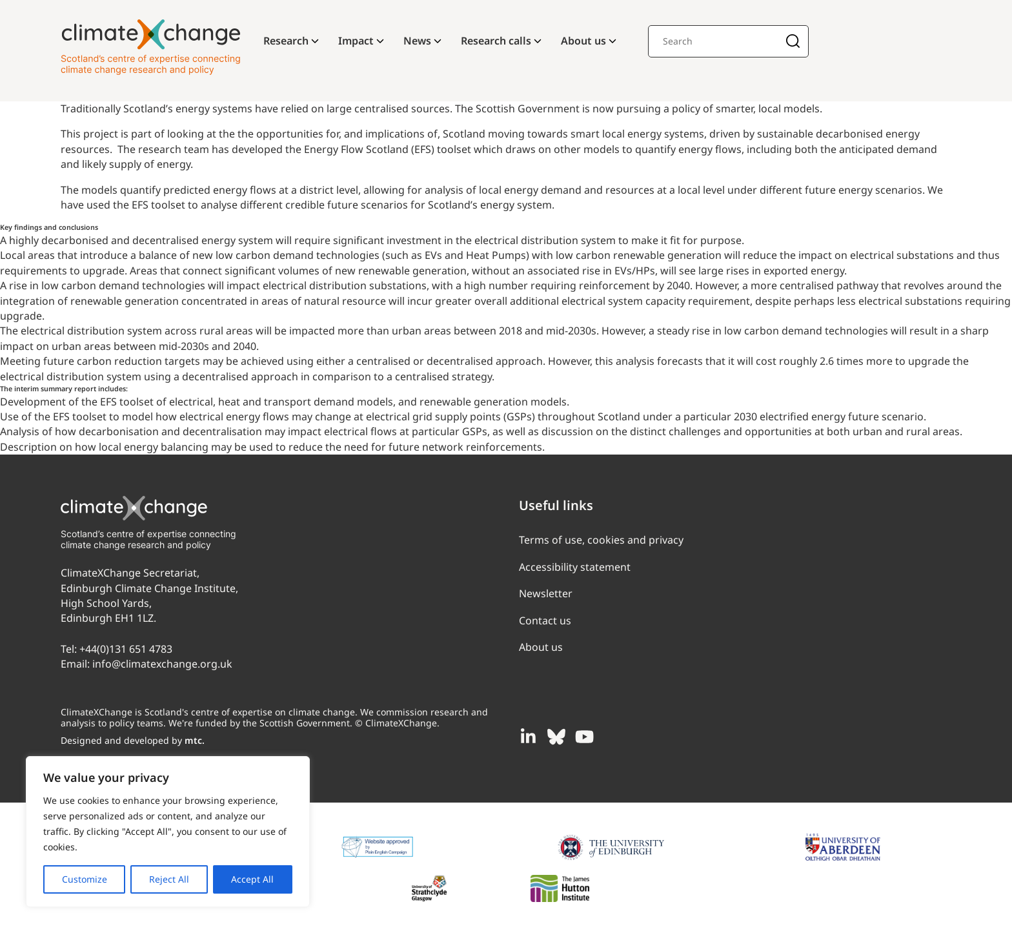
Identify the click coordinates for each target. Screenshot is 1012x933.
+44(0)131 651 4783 (125, 649)
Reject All (169, 879)
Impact (356, 41)
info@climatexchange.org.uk (162, 664)
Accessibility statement (575, 567)
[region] (168, 831)
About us (583, 41)
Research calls (496, 41)
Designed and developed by (133, 740)
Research (286, 41)
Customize (84, 879)
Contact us (545, 620)
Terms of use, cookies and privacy (601, 540)
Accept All (252, 879)
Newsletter (545, 593)
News (417, 41)
